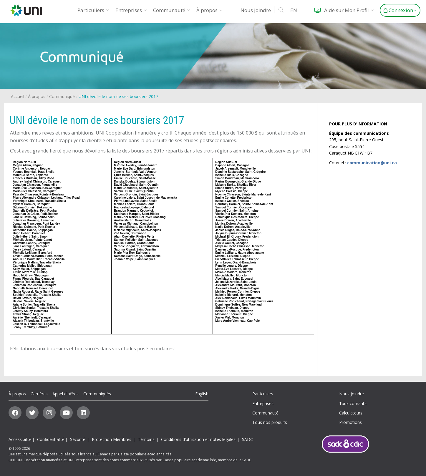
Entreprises (131, 10)
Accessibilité (20, 439)
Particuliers (93, 10)
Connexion (400, 10)
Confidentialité (50, 439)
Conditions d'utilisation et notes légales (198, 439)
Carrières (39, 394)
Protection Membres (111, 439)
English (201, 394)
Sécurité (77, 439)
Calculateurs (350, 413)
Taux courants (353, 403)
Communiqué (62, 96)
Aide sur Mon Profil (343, 10)
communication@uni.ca (372, 162)
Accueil (17, 96)
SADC (247, 439)
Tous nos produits (269, 422)
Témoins (146, 439)
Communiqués (97, 394)
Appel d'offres (65, 394)
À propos (209, 10)
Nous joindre (256, 10)
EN (293, 10)
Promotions (350, 422)
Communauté (171, 10)
